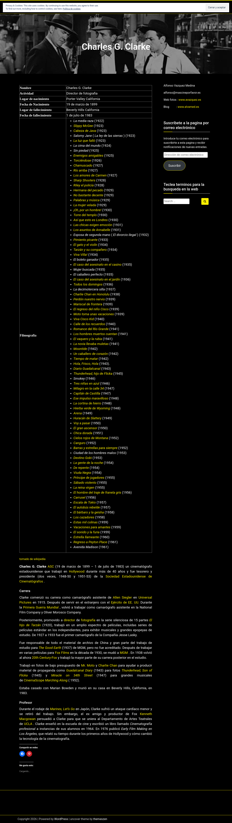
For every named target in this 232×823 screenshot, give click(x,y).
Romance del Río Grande (91, 329)
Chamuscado (82, 165)
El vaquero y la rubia (87, 339)
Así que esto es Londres (90, 220)
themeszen (100, 819)
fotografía (88, 620)
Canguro (79, 443)
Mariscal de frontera (87, 304)
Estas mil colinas (85, 522)
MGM (124, 653)
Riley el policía (83, 185)
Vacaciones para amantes (92, 527)
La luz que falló (84, 141)
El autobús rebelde (86, 507)
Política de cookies (72, 9)
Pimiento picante (85, 240)
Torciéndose (82, 160)
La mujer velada (84, 205)
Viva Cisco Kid (83, 319)
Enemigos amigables (88, 156)
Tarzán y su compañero (90, 250)
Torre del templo (85, 215)
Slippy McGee (83, 126)
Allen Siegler (122, 597)
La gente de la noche (88, 463)
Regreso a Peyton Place (90, 542)
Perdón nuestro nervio (89, 299)
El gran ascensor (85, 428)
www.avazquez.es (189, 99)
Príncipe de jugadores (88, 478)
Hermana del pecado (88, 190)
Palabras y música (86, 200)
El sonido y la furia (86, 532)
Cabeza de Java (84, 131)
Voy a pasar (81, 423)
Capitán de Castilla (86, 393)
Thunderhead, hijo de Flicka (92, 374)
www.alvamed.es (188, 106)
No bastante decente (88, 195)
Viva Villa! (80, 255)
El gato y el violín (85, 245)
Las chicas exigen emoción (92, 225)
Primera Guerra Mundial (41, 607)
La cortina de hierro (87, 403)
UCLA (28, 724)
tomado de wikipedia (32, 559)
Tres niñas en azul (86, 383)
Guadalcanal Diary (79, 670)
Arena (77, 413)
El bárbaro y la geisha (88, 512)
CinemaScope (34, 680)
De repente (81, 468)
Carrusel (79, 497)
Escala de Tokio (84, 502)
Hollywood (76, 571)
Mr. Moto (88, 665)
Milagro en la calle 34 (88, 388)
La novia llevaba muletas (91, 344)
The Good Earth (50, 648)
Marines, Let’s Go (62, 709)
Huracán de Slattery (87, 418)
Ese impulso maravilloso (90, 398)
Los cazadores (83, 517)
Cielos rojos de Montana (90, 438)
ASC (51, 566)
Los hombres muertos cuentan (95, 334)
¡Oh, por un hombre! (87, 210)
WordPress (61, 819)
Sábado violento (84, 483)
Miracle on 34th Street (72, 675)
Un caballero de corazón (90, 354)
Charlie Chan (107, 665)
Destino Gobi (82, 458)
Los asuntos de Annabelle (91, 230)
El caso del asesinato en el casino (97, 265)
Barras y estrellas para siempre (95, 448)
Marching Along (56, 680)
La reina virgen (83, 488)
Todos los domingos (88, 284)
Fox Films (62, 653)
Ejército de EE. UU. (125, 602)
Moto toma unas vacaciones (93, 314)
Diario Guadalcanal (86, 369)
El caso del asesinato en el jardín (96, 279)
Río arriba (80, 170)
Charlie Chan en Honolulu (91, 294)
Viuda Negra (82, 473)
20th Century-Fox (44, 658)
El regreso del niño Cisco (91, 309)
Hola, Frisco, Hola (85, 364)
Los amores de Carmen (90, 175)
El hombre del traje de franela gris (97, 493)
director (69, 620)
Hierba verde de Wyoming (91, 408)
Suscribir (174, 165)
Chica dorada (82, 433)
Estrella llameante (86, 537)
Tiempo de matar (85, 359)
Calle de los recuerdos (89, 324)
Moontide (80, 349)
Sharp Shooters (84, 180)
